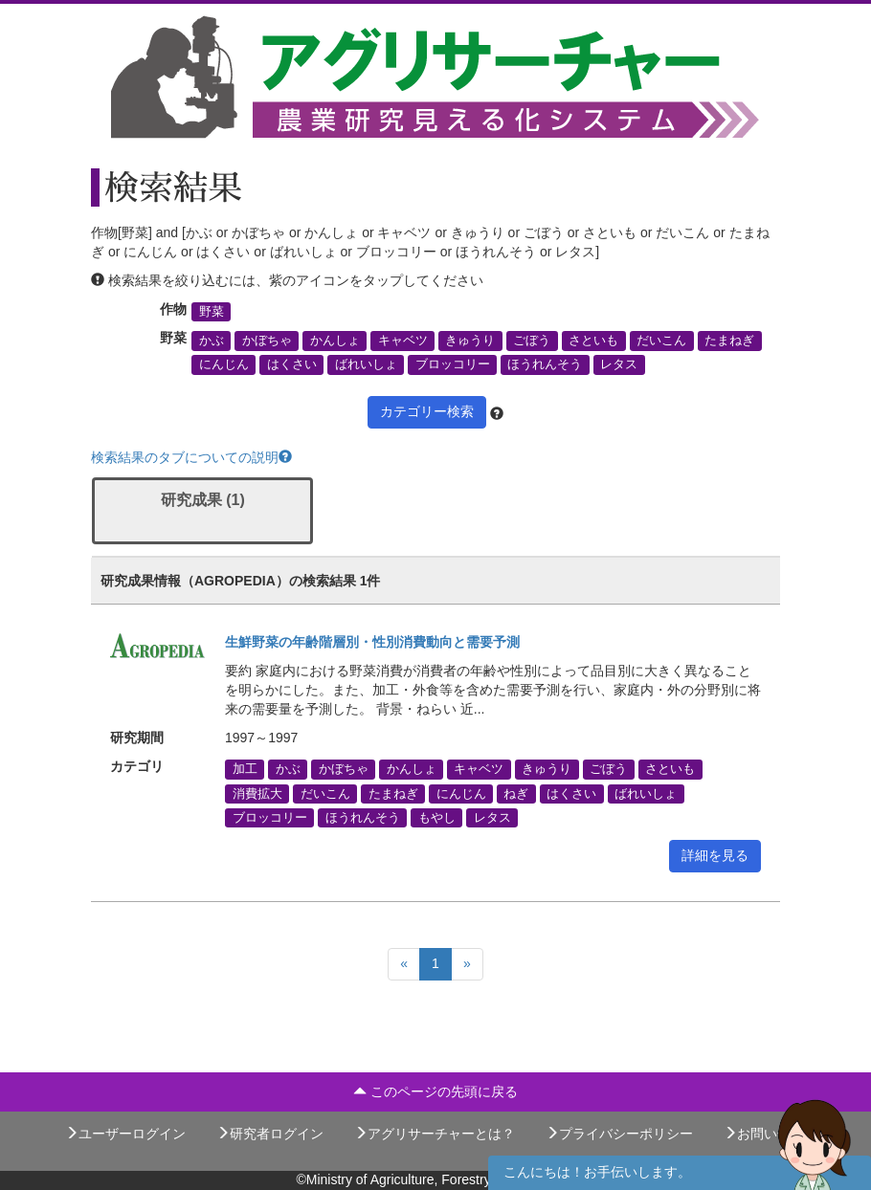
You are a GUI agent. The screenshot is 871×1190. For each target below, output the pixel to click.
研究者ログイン (270, 1133)
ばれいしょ (366, 364)
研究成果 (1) (203, 500)
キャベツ (403, 340)
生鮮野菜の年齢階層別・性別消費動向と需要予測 (372, 642)
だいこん (661, 340)
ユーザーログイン (125, 1133)
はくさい (292, 364)
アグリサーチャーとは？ (434, 1133)
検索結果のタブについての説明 (191, 457)
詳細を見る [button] (714, 855)
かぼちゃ (267, 340)
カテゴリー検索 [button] (427, 411)
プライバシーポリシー (619, 1133)
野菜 (211, 312)
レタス (618, 364)
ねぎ (515, 793)
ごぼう (531, 340)
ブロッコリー (452, 364)
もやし (437, 817)
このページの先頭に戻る (435, 1091)
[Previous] (404, 964)
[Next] (467, 964)
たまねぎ (729, 340)
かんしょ (335, 340)
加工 (245, 769)
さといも (593, 340)
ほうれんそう (544, 364)
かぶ (211, 340)
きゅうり (470, 340)
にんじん (224, 364)
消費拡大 (257, 793)
